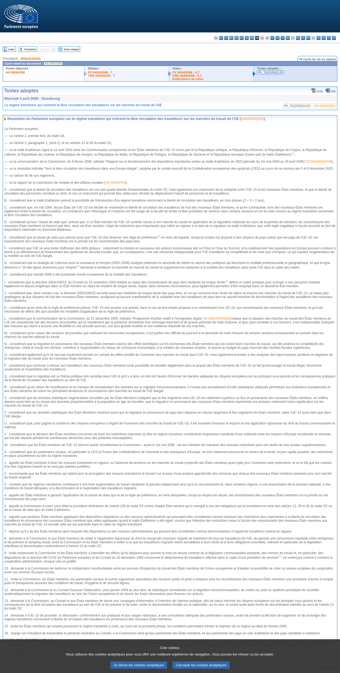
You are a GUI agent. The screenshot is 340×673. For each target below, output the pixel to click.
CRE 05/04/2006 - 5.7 (187, 75)
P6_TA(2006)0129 (270, 72)
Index (11, 49)
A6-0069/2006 (15, 72)
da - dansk (231, 38)
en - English (252, 38)
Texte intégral (71, 49)
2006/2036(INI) (30, 58)
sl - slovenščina (324, 38)
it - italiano (272, 38)
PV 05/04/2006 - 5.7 (185, 72)
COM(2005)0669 (217, 318)
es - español (221, 38)
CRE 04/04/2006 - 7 (101, 75)
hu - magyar (288, 38)
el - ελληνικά (247, 38)
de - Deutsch (236, 38)
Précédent (30, 49)
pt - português (308, 38)
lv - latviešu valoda (278, 38)
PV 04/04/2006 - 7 (100, 72)
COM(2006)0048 (320, 161)
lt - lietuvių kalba (283, 38)
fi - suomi (329, 38)
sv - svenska (334, 38)
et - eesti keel (242, 38)
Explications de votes (187, 79)
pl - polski (303, 38)
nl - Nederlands (298, 38)
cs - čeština (226, 38)
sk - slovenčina (319, 38)
